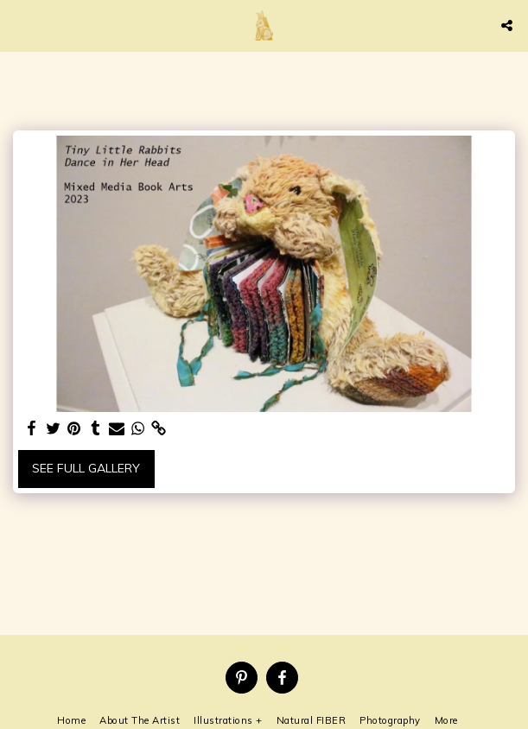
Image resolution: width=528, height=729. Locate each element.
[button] (19, 24)
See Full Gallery (86, 468)
